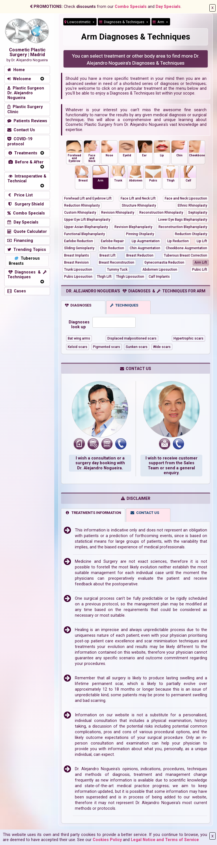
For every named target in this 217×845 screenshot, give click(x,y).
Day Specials (168, 6)
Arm (159, 22)
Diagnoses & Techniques (122, 22)
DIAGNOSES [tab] (78, 305)
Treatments (22, 153)
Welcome (19, 78)
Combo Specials (131, 6)
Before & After (25, 162)
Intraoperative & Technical (26, 178)
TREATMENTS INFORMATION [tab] (93, 513)
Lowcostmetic (78, 22)
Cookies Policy (107, 839)
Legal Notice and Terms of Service (165, 839)
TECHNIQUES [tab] (124, 305)
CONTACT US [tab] (144, 513)
